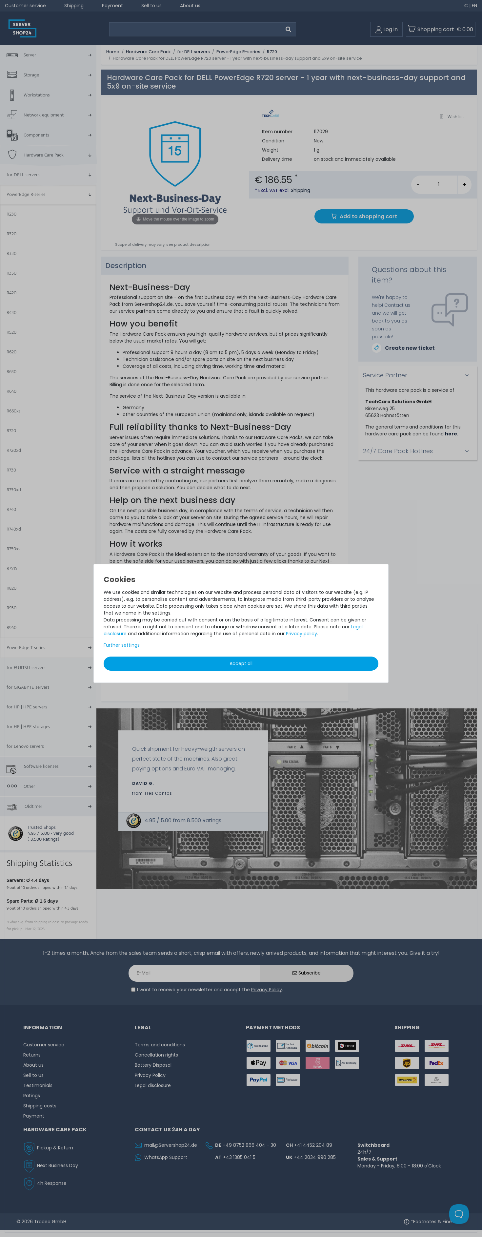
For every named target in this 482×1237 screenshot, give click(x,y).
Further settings (122, 645)
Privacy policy (301, 633)
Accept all (241, 663)
